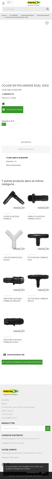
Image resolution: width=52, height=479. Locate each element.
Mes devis (14, 457)
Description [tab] (26, 142)
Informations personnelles (12, 453)
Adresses (5, 457)
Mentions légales (8, 439)
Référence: (6, 98)
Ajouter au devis (12, 109)
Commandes (29, 453)
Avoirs (38, 453)
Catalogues (6, 443)
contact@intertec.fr (9, 418)
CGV (19, 439)
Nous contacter (19, 443)
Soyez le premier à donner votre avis (22, 362)
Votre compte (9, 450)
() (9, 2)
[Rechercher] (26, 9)
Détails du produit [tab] (26, 149)
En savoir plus (33, 472)
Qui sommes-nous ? (30, 439)
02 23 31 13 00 (7, 414)
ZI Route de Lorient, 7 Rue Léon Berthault (18, 407)
